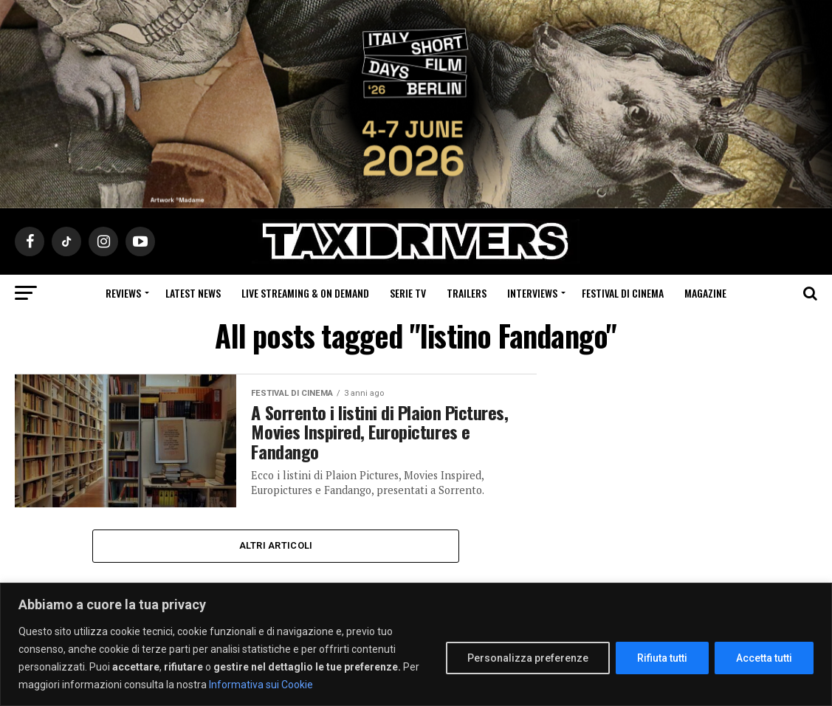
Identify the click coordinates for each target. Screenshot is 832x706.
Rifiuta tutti (662, 658)
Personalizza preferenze (527, 658)
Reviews (123, 293)
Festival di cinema (623, 293)
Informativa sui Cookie (261, 684)
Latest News (193, 293)
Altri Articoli (276, 545)
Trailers (467, 293)
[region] (416, 644)
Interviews (532, 293)
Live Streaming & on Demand (305, 293)
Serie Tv (408, 293)
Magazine (705, 293)
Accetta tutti (764, 658)
